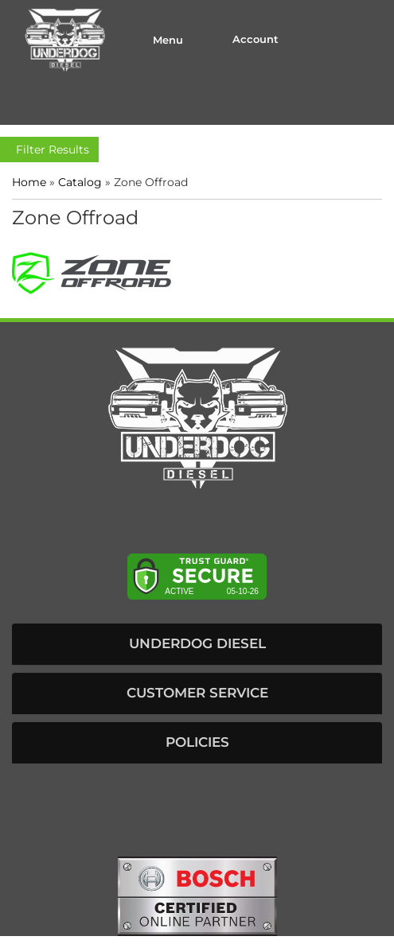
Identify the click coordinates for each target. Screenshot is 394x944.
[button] (197, 644)
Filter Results (49, 149)
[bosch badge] (197, 895)
